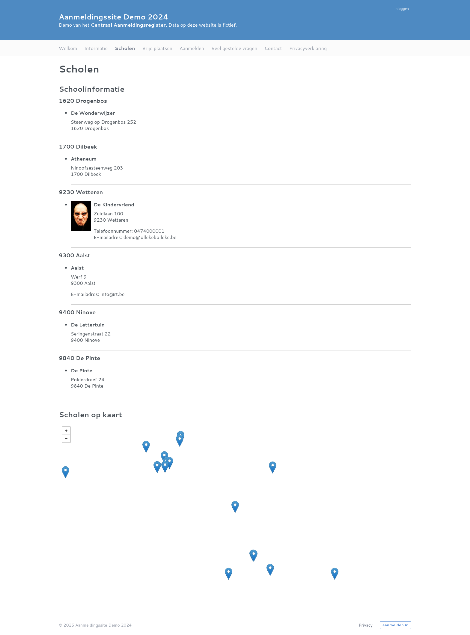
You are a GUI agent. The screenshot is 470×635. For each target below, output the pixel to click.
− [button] (66, 438)
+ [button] (66, 431)
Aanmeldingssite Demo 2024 (113, 17)
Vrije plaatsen (157, 48)
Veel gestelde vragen (234, 48)
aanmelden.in (395, 625)
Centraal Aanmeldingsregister (128, 24)
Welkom (68, 48)
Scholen (125, 48)
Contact (273, 48)
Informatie (96, 48)
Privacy (365, 625)
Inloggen (401, 8)
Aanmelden (192, 48)
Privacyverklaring (308, 48)
